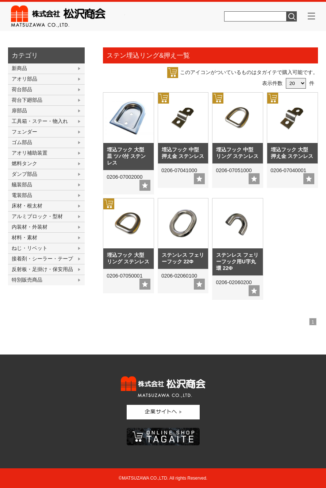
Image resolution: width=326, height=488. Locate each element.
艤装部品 (22, 184)
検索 (292, 16)
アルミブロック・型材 (37, 216)
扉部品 (19, 110)
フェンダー (24, 132)
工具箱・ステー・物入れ (40, 121)
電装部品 (22, 195)
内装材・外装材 (29, 227)
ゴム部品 (22, 142)
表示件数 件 (288, 83)
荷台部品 (22, 89)
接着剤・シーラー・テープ (42, 259)
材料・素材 (24, 237)
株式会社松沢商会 (68, 16)
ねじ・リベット (29, 248)
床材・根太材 (27, 206)
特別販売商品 (27, 280)
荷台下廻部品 (27, 100)
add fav (144, 185)
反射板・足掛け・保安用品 (42, 269)
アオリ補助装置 (29, 153)
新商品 (19, 68)
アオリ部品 (24, 79)
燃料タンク (24, 163)
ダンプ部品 (24, 174)
